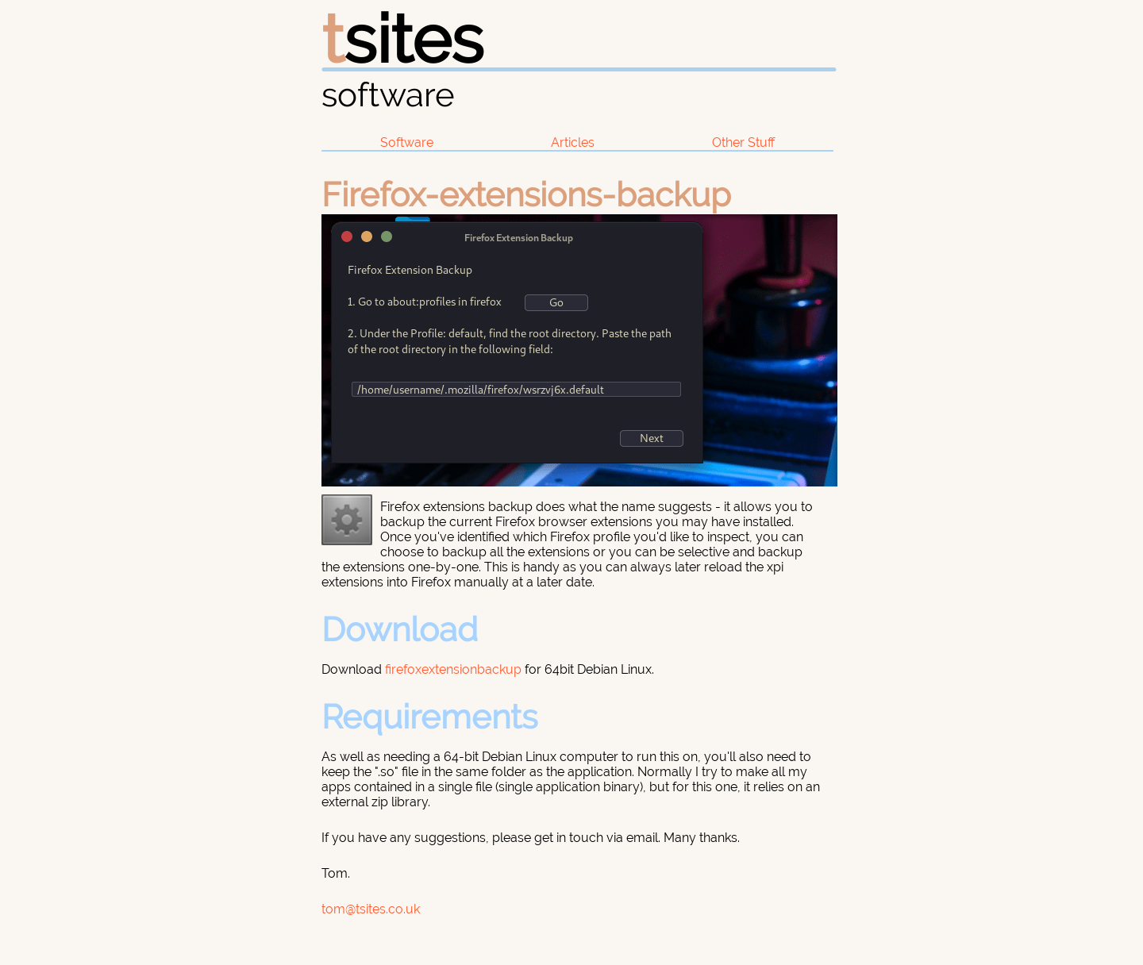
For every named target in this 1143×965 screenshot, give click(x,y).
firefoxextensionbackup (453, 669)
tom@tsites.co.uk (370, 909)
